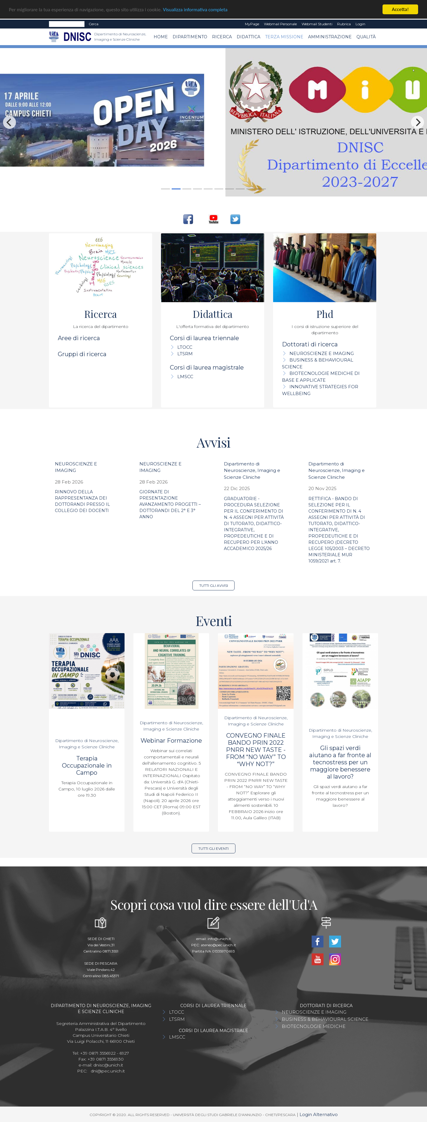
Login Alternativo (318, 1114)
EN (373, 24)
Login (360, 24)
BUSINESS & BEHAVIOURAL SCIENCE (325, 1019)
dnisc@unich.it (108, 1065)
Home (161, 36)
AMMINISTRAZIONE (330, 36)
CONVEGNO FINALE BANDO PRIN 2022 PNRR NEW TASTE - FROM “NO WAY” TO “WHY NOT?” (256, 750)
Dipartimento (190, 36)
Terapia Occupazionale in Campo (87, 765)
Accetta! (400, 9)
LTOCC (184, 347)
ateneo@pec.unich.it (218, 945)
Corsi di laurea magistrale (207, 367)
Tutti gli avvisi (213, 585)
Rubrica (344, 24)
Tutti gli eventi (213, 848)
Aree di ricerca (79, 338)
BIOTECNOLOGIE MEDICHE (313, 1026)
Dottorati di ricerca (310, 344)
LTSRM (185, 353)
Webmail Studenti (317, 24)
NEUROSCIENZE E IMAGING (321, 353)
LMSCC (185, 376)
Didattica (248, 36)
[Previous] (9, 122)
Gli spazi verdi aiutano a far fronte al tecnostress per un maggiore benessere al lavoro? (340, 762)
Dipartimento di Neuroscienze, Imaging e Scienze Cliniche (252, 470)
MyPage (252, 24)
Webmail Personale (280, 24)
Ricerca (222, 36)
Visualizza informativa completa (195, 10)
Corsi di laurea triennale (204, 338)
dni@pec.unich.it (108, 1071)
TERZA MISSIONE (284, 36)
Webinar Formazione (171, 740)
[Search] (67, 24)
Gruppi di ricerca (82, 354)
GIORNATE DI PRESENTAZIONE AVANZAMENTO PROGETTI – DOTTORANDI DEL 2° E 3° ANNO (170, 504)
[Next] (417, 122)
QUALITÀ (366, 36)
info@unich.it (219, 938)
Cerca (93, 24)
